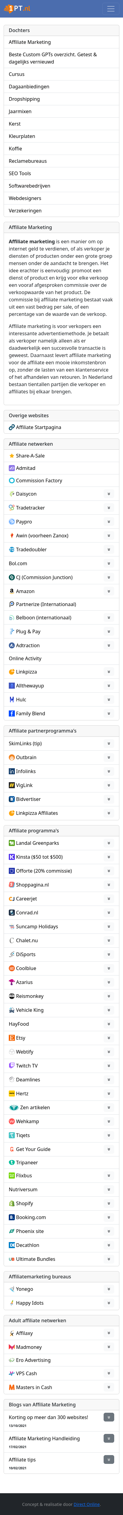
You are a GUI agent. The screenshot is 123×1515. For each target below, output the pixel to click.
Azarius (24, 982)
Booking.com (31, 1217)
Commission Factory (39, 480)
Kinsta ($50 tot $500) (39, 857)
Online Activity (25, 658)
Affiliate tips (22, 1459)
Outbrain (26, 757)
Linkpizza (26, 671)
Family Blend (30, 713)
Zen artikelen (35, 1107)
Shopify (24, 1203)
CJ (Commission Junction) (44, 577)
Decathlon (27, 1245)
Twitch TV (27, 1065)
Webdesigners (25, 198)
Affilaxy (24, 1333)
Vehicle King (30, 1010)
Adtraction (28, 645)
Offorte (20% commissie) (44, 870)
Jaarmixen (20, 111)
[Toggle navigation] (110, 9)
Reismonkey (30, 996)
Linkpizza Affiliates (37, 813)
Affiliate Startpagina (38, 427)
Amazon (25, 591)
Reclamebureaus (28, 161)
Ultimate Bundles (35, 1259)
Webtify (24, 1051)
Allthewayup (30, 685)
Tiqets (23, 1135)
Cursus (17, 74)
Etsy (20, 1038)
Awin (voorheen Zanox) (42, 535)
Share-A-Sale (30, 455)
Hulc (21, 699)
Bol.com (18, 563)
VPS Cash (26, 1373)
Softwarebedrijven (29, 185)
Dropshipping (24, 99)
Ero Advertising (33, 1360)
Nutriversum (23, 1189)
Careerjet (26, 898)
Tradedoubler (31, 549)
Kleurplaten (22, 136)
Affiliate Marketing (30, 42)
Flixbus (24, 1175)
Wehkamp (27, 1121)
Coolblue (26, 968)
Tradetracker (30, 507)
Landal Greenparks (37, 843)
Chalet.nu (27, 940)
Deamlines (28, 1079)
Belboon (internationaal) (43, 617)
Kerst (15, 123)
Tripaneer (27, 1162)
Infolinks (26, 771)
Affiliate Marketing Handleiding (44, 1438)
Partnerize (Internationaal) (46, 604)
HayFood (19, 1024)
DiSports (25, 954)
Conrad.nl (27, 912)
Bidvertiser (28, 799)
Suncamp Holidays (37, 926)
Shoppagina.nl (32, 884)
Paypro (24, 521)
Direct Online (87, 1504)
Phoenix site (30, 1231)
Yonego (24, 1289)
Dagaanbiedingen (29, 86)
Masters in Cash (34, 1387)
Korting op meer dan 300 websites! (48, 1417)
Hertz (22, 1093)
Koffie (15, 148)
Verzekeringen (25, 210)
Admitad (25, 468)
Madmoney (29, 1347)
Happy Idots (30, 1303)
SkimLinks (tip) (25, 743)
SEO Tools (20, 173)
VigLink (24, 785)
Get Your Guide (33, 1149)
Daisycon (26, 493)
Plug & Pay (28, 631)
